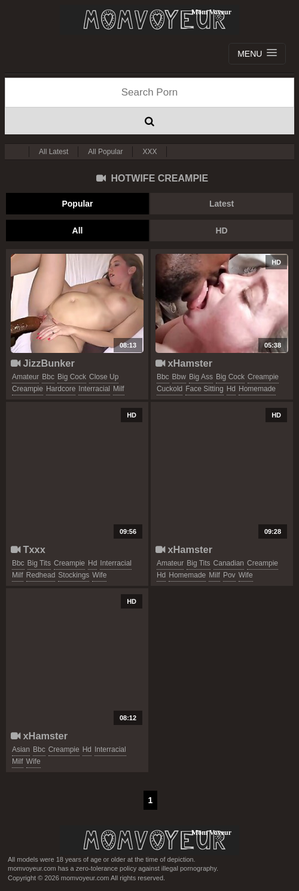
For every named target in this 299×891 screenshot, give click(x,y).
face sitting (204, 389)
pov (229, 575)
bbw (179, 377)
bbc (48, 377)
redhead (41, 575)
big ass (201, 377)
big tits (39, 563)
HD (221, 230)
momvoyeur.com (149, 840)
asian (21, 749)
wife (99, 575)
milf (118, 389)
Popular (77, 203)
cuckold (169, 389)
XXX (149, 152)
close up (103, 377)
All (77, 230)
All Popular (105, 152)
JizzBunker (43, 363)
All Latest (53, 152)
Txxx (28, 549)
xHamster (183, 363)
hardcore (60, 389)
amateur (25, 377)
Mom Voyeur (149, 20)
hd (231, 389)
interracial (94, 389)
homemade (257, 389)
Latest (221, 203)
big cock (71, 377)
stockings (73, 575)
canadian (228, 563)
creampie (27, 389)
